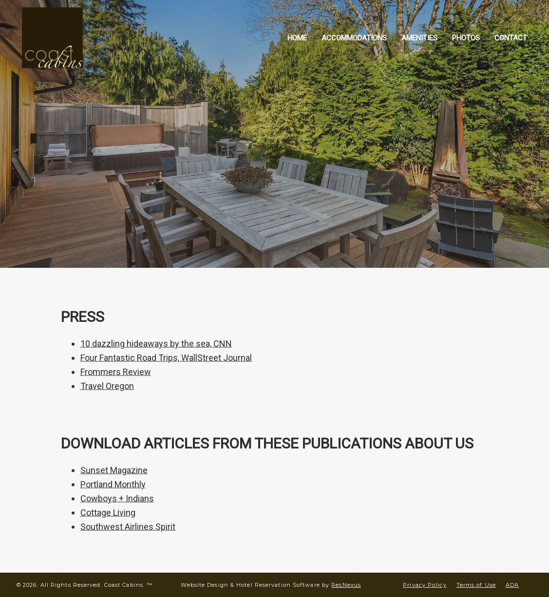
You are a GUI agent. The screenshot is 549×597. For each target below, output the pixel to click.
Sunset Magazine (114, 470)
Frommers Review (115, 372)
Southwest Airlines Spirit (127, 527)
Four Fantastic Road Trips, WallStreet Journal (166, 358)
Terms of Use (476, 584)
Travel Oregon (107, 386)
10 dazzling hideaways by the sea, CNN (156, 343)
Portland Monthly (113, 484)
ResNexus (346, 584)
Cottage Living (107, 512)
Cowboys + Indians (117, 498)
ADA (512, 584)
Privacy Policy (424, 584)
